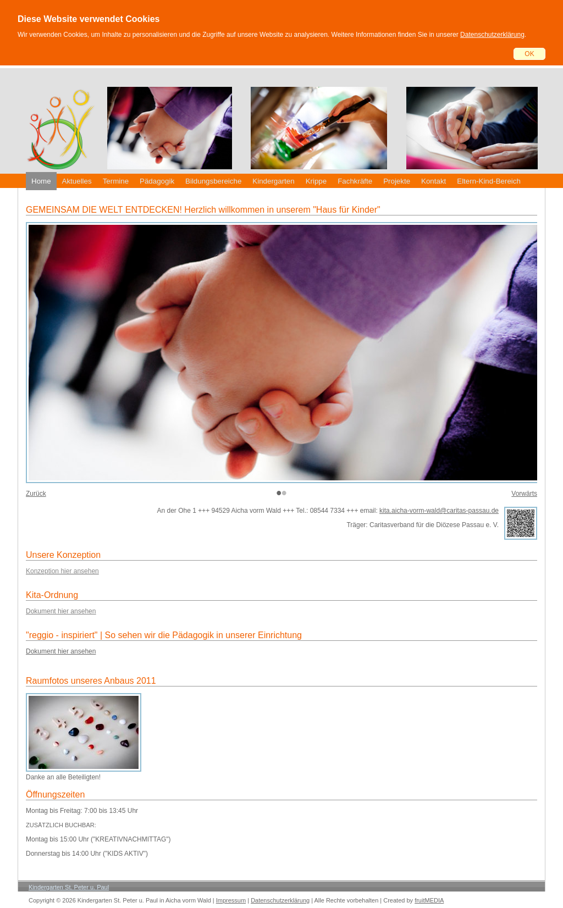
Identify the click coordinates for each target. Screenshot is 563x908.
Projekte (396, 181)
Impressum (231, 900)
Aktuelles (77, 181)
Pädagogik (157, 181)
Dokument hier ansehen (61, 651)
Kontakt (433, 181)
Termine (116, 181)
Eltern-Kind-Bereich (489, 181)
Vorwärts (524, 493)
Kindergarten (273, 181)
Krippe (316, 181)
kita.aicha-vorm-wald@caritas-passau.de (439, 510)
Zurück (36, 493)
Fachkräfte (355, 181)
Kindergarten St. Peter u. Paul (69, 887)
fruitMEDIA (429, 900)
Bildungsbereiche (213, 181)
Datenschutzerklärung (492, 34)
